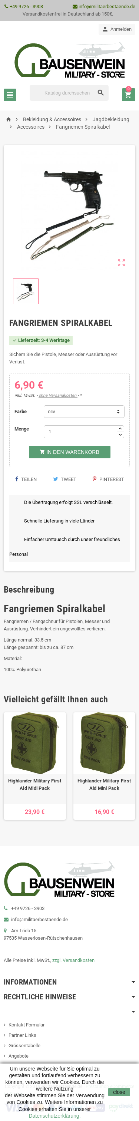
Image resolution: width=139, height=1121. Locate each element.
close (119, 1092)
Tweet (64, 479)
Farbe (20, 411)
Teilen (26, 479)
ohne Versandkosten (58, 395)
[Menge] (80, 431)
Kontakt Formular (26, 1025)
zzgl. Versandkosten (73, 960)
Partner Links (22, 1035)
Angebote (19, 1056)
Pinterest (108, 479)
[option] (35, 766)
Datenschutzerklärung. (54, 1116)
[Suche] (69, 93)
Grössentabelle (24, 1045)
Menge (21, 429)
